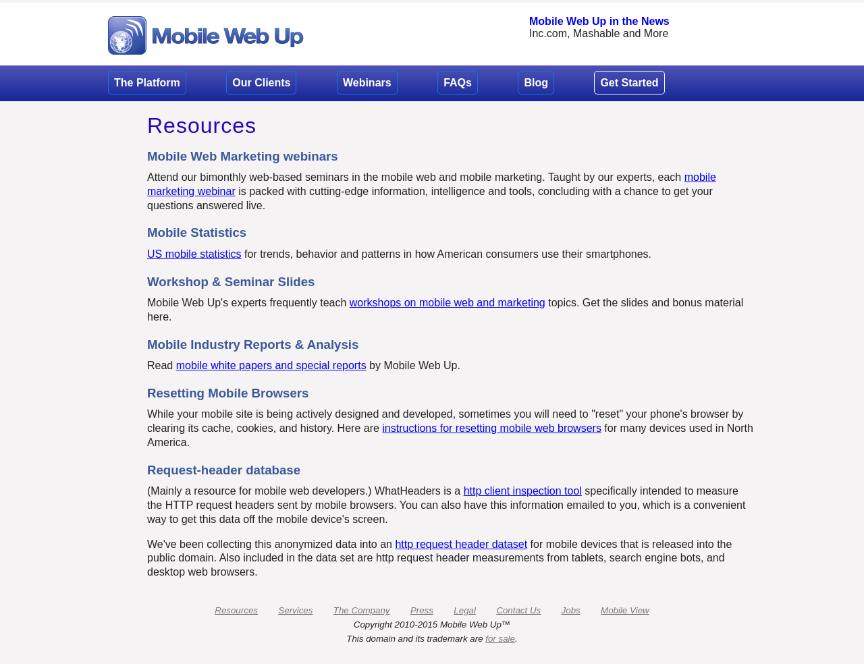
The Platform (147, 82)
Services (295, 610)
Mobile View (625, 610)
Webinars (367, 82)
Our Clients (261, 82)
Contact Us (518, 610)
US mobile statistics (194, 254)
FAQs (457, 82)
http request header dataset (461, 544)
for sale (500, 639)
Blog (536, 82)
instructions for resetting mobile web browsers (491, 428)
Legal (465, 610)
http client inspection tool (523, 491)
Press (421, 610)
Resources (236, 610)
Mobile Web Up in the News (599, 21)
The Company (361, 610)
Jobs (571, 610)
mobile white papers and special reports (271, 365)
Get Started (629, 82)
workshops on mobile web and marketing (447, 302)
